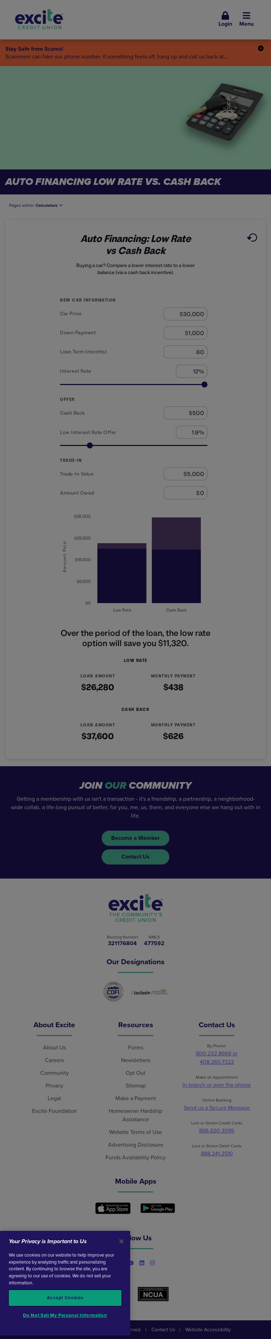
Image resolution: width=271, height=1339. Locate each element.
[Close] (121, 1241)
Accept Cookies (65, 1298)
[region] (65, 1283)
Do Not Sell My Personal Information (65, 1315)
